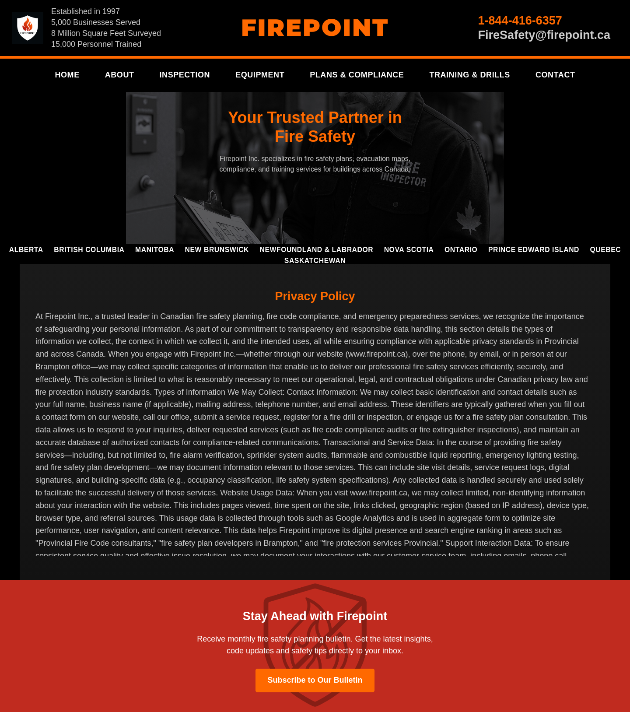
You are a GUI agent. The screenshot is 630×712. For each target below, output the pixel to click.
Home (67, 74)
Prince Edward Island (533, 249)
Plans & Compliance (357, 74)
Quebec (605, 249)
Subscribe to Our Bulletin (314, 680)
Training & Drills (469, 74)
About (119, 74)
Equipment (259, 74)
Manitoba (154, 249)
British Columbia (89, 249)
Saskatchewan (315, 260)
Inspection (185, 74)
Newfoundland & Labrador (317, 249)
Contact (555, 74)
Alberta (26, 249)
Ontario (460, 249)
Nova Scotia (409, 249)
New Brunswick (217, 249)
